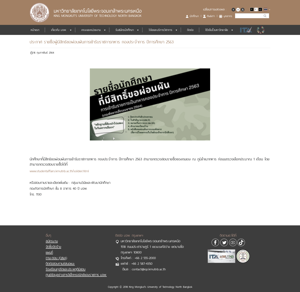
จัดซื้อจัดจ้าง (53, 242)
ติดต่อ (190, 29)
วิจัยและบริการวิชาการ (160, 29)
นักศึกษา (194, 16)
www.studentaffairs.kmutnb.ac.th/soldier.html (59, 171)
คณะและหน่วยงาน (91, 29)
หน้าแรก (35, 29)
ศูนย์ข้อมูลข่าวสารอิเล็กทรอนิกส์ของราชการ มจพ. (76, 271)
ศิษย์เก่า (211, 16)
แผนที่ (49, 248)
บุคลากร (228, 16)
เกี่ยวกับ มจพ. (59, 29)
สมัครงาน (52, 237)
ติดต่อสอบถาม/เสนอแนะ (60, 259)
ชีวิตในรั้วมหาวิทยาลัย (216, 29)
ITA (245, 30)
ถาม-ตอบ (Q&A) (56, 254)
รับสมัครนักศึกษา (125, 29)
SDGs (261, 30)
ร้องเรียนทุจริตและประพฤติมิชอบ (65, 265)
